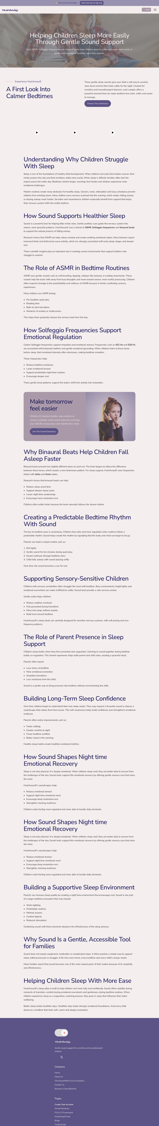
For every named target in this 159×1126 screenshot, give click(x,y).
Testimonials (100, 1076)
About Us (69, 1060)
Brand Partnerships (103, 1080)
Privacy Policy (101, 1088)
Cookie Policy (101, 1096)
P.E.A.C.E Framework (104, 1064)
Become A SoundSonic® (76, 1075)
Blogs (97, 1072)
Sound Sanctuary (102, 1060)
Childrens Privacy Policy (105, 1100)
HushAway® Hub (102, 1068)
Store (97, 1084)
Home (68, 1056)
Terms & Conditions (103, 1092)
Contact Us (70, 1071)
